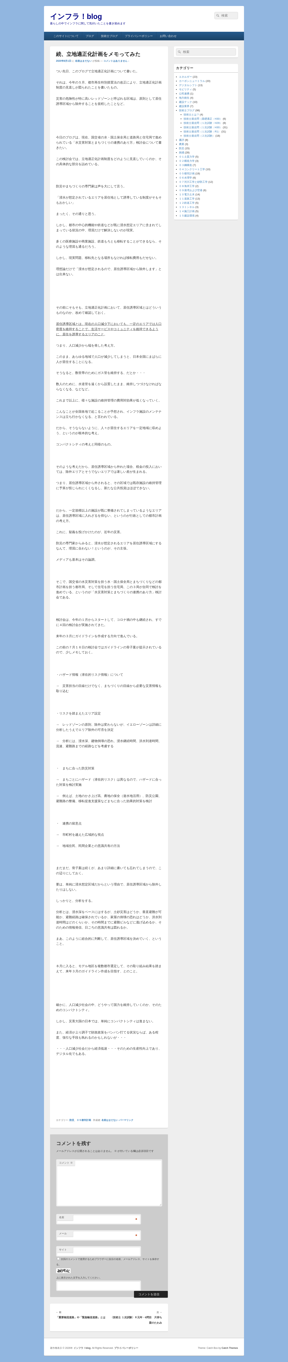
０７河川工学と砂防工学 (193, 181)
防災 (71, 1120)
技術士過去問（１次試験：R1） (202, 131)
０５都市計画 (84, 1120)
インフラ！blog (76, 16)
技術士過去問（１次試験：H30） (203, 127)
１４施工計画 (187, 211)
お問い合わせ (168, 36)
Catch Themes (230, 1348)
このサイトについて (66, 36)
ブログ (90, 36)
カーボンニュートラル (192, 80)
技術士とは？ (191, 114)
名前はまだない (83, 61)
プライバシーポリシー (139, 36)
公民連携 (184, 93)
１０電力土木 (187, 194)
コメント (66, 1162)
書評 (181, 139)
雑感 (181, 152)
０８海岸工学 (187, 186)
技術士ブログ (109, 36)
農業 (181, 144)
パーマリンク (126, 1120)
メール (63, 1233)
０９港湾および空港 (190, 190)
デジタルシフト (188, 85)
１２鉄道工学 (187, 202)
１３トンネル (187, 207)
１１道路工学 (187, 198)
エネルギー (185, 76)
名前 (61, 1217)
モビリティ (185, 89)
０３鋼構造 (185, 165)
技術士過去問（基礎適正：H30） (203, 118)
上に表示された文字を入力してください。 (79, 1277)
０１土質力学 (187, 156)
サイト (63, 1249)
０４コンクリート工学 (192, 169)
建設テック (185, 101)
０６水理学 (185, 177)
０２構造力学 (187, 160)
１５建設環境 (187, 215)
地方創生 (184, 97)
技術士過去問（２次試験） (199, 135)
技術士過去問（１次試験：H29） (203, 122)
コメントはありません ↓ (116, 61)
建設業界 (184, 106)
